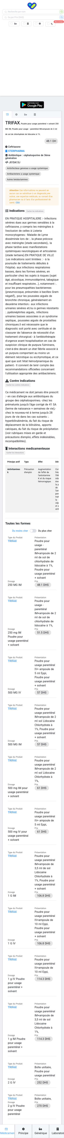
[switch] (32, 530)
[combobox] (32, 11)
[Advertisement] (32, 60)
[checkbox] (14, 23)
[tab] (7, 114)
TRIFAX (12, 541)
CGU (18, 202)
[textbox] (32, 11)
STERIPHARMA (15, 151)
